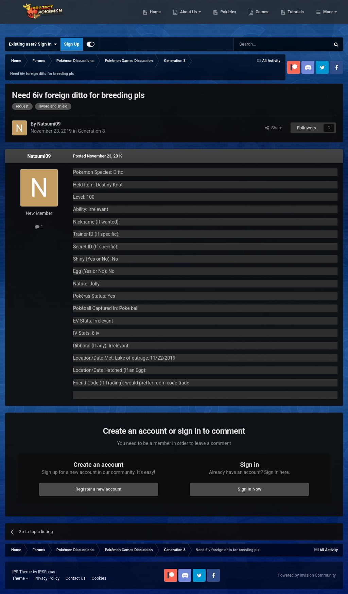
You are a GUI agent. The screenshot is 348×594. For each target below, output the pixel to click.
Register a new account (98, 489)
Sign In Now (249, 489)
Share (273, 127)
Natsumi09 (39, 156)
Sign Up (71, 44)
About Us (223, 17)
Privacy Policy (46, 578)
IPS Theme (22, 572)
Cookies (99, 578)
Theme (20, 578)
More (328, 17)
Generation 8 (91, 131)
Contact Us (76, 578)
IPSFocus (46, 572)
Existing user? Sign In (33, 44)
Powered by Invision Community (307, 575)
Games (297, 17)
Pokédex (263, 17)
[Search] (266, 44)
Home (190, 17)
